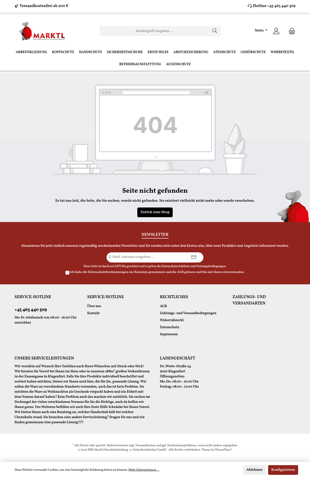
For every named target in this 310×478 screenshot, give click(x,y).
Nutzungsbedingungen (211, 266)
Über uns (94, 306)
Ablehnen (254, 469)
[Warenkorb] (290, 31)
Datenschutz (169, 327)
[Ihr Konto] (276, 31)
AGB (180, 272)
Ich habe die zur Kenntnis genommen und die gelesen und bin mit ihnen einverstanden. (157, 272)
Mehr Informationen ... (143, 470)
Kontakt (93, 313)
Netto (260, 30)
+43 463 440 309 (31, 310)
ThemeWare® (223, 450)
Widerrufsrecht (172, 320)
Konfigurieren (283, 469)
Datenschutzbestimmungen (108, 272)
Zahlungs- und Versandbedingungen (188, 313)
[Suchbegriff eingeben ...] (154, 31)
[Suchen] (215, 31)
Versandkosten (145, 445)
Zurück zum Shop (155, 212)
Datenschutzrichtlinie (176, 266)
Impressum (169, 334)
